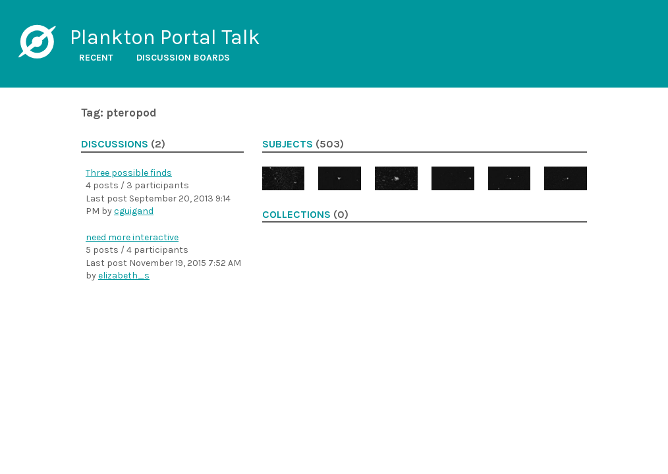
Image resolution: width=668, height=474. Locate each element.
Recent (96, 57)
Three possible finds (129, 172)
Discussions (114, 144)
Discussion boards (183, 57)
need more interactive (132, 237)
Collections (296, 215)
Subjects (287, 144)
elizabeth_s (124, 275)
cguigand (133, 211)
